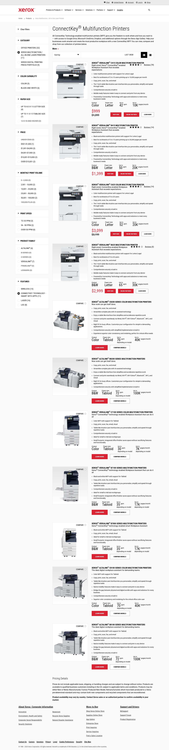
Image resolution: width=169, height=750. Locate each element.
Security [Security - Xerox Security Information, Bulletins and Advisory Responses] (79, 742)
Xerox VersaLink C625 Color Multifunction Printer (118, 184)
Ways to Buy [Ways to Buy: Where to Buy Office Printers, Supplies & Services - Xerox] (92, 706)
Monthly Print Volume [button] (31, 173)
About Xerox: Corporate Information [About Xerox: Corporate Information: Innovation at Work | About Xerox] (36, 706)
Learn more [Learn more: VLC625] (148, 234)
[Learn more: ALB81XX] (70, 642)
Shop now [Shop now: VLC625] (116, 234)
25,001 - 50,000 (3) (28, 193)
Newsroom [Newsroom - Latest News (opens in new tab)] (56, 712)
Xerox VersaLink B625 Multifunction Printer (115, 245)
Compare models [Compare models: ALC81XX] (120, 613)
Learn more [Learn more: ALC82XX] (99, 348)
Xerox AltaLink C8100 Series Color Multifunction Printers (121, 568)
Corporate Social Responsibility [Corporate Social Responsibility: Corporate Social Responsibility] (30, 720)
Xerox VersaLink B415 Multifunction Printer (115, 125)
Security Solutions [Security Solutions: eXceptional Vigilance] (25, 724)
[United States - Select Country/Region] (118, 2)
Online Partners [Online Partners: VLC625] (131, 234)
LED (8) (24, 305)
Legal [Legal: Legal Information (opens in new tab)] (55, 742)
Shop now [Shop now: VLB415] (110, 174)
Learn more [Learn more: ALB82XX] (99, 401)
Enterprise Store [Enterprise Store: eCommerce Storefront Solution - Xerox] (92, 723)
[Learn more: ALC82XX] (70, 319)
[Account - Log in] (130, 2)
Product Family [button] (27, 241)
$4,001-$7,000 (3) (28, 153)
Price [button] (22, 132)
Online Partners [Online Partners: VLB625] (125, 291)
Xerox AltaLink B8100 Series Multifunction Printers (118, 624)
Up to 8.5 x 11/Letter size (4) (33, 108)
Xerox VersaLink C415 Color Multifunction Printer (118, 63)
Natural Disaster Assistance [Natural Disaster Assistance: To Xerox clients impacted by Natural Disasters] (62, 720)
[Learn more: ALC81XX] (70, 585)
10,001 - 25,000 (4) (28, 189)
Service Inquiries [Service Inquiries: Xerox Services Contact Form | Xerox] (92, 732)
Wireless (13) (27, 289)
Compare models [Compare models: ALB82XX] (120, 401)
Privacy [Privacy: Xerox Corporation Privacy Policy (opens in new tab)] (48, 742)
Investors (40, 742)
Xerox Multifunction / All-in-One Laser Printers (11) (33, 55)
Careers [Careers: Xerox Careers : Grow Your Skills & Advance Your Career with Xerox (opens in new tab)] (31, 742)
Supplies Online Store (94, 715)
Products (29, 18)
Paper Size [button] (25, 99)
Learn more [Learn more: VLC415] (148, 114)
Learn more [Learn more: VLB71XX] (99, 512)
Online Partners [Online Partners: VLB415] (125, 174)
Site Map (87, 742)
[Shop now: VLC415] (70, 81)
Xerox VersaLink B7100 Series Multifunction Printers (119, 468)
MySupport (124, 711)
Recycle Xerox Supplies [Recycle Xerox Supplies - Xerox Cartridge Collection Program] (61, 716)
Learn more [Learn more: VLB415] (142, 174)
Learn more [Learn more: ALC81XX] (99, 613)
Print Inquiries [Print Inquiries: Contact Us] (91, 727)
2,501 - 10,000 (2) (28, 185)
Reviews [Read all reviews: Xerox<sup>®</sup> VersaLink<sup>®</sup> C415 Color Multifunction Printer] (147, 65)
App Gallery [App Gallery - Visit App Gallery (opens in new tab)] (90, 719)
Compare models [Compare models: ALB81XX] (120, 667)
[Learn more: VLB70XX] (70, 541)
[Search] (149, 10)
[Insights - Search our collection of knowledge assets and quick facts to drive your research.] (120, 10)
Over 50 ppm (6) (28, 230)
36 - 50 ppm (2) (27, 225)
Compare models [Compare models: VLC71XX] (120, 457)
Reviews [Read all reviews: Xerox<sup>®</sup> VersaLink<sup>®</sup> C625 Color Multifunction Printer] (147, 187)
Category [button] (25, 40)
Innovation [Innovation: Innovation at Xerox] (22, 712)
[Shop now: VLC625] (70, 202)
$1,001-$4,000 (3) (28, 148)
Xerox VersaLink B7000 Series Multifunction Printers (119, 523)
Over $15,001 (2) (28, 162)
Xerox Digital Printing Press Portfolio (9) (32, 63)
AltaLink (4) (27, 248)
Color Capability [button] (28, 76)
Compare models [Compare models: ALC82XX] (120, 348)
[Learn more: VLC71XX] (70, 430)
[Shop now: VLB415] (70, 143)
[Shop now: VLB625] (70, 262)
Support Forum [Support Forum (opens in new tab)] (125, 715)
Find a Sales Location (94, 736)
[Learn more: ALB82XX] (70, 376)
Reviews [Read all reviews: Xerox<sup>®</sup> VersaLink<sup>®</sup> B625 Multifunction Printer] (148, 247)
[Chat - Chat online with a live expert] (107, 2)
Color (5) (25, 84)
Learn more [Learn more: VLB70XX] (99, 557)
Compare (80, 64)
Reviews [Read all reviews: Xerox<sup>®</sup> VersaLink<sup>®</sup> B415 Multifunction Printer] (147, 127)
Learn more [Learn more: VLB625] (142, 291)
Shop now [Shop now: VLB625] (110, 291)
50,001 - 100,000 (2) (29, 198)
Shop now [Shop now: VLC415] (116, 114)
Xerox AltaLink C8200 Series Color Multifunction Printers (121, 302)
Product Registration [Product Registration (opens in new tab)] (128, 719)
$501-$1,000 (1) (27, 144)
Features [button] (24, 281)
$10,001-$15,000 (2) (29, 157)
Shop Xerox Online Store (95, 711)
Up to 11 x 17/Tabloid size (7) (33, 115)
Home (20, 18)
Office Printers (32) (30, 48)
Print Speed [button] (26, 213)
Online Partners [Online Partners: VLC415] (131, 114)
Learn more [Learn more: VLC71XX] (99, 457)
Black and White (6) (30, 88)
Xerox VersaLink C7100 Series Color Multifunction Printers (122, 412)
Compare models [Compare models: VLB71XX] (120, 512)
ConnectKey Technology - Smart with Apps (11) (33, 294)
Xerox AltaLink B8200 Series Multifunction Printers (118, 359)
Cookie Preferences (66, 742)
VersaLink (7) (27, 261)
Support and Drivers (129, 706)
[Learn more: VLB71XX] (70, 485)
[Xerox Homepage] (27, 10)
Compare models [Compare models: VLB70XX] (120, 557)
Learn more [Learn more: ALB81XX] (99, 667)
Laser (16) (25, 300)
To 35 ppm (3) (27, 221)
